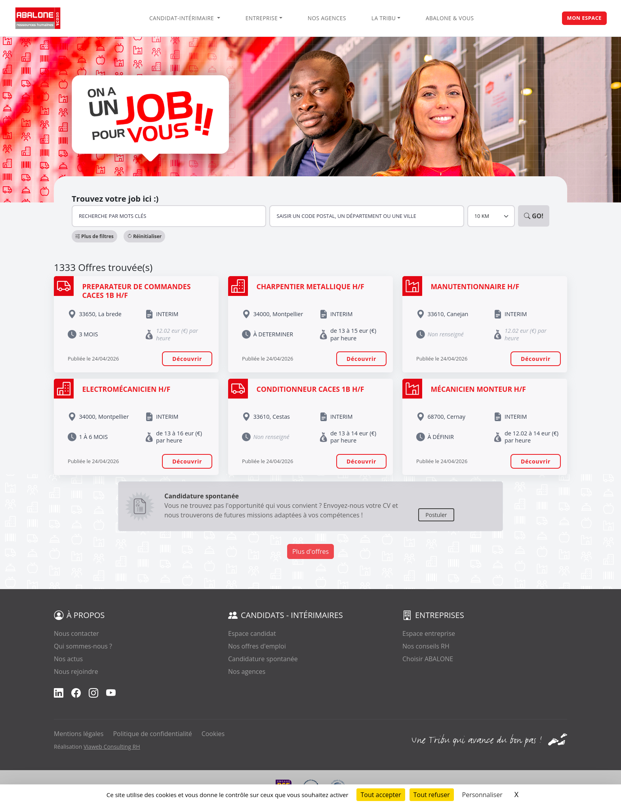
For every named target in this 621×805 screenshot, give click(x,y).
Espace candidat (252, 633)
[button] (94, 236)
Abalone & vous (450, 18)
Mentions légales (78, 733)
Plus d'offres (310, 551)
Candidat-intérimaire (182, 18)
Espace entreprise (428, 633)
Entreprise (262, 18)
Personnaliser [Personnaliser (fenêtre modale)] (482, 794)
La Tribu (383, 18)
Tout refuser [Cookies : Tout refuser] (431, 794)
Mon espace (584, 17)
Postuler (436, 515)
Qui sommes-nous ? (83, 646)
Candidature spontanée (263, 658)
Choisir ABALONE (427, 658)
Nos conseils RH (426, 646)
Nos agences (327, 18)
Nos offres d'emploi (257, 646)
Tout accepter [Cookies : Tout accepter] (380, 794)
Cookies (213, 733)
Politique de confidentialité (152, 733)
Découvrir (187, 358)
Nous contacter (76, 633)
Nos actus (68, 658)
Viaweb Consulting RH (112, 746)
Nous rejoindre (76, 671)
